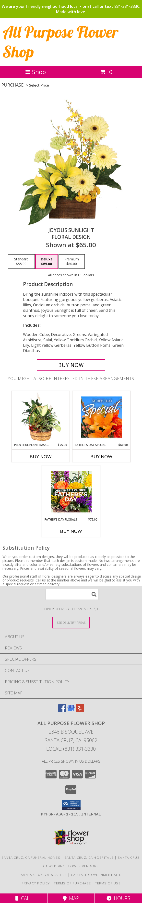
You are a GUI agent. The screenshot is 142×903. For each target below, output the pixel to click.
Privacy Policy (36, 883)
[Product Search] (72, 594)
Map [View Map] (71, 898)
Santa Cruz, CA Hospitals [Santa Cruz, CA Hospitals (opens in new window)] (89, 857)
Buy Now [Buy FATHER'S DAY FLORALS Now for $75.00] (71, 531)
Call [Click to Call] (23, 898)
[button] (71, 805)
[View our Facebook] (62, 710)
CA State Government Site (96, 874)
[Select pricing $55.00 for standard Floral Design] (21, 262)
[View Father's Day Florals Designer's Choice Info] (71, 491)
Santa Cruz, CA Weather (44, 874)
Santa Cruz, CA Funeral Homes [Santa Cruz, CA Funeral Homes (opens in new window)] (30, 857)
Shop (35, 72)
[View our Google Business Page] (71, 710)
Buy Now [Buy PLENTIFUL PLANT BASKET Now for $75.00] (41, 456)
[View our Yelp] (80, 710)
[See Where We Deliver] (71, 622)
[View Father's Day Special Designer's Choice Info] (101, 417)
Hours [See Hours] (118, 898)
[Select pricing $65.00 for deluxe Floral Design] (47, 262)
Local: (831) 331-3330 (71, 749)
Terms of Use (107, 883)
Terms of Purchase (72, 883)
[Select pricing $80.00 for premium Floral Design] (71, 262)
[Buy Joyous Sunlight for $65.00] (71, 365)
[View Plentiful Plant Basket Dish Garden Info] (40, 417)
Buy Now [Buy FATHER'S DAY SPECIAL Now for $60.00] (101, 456)
